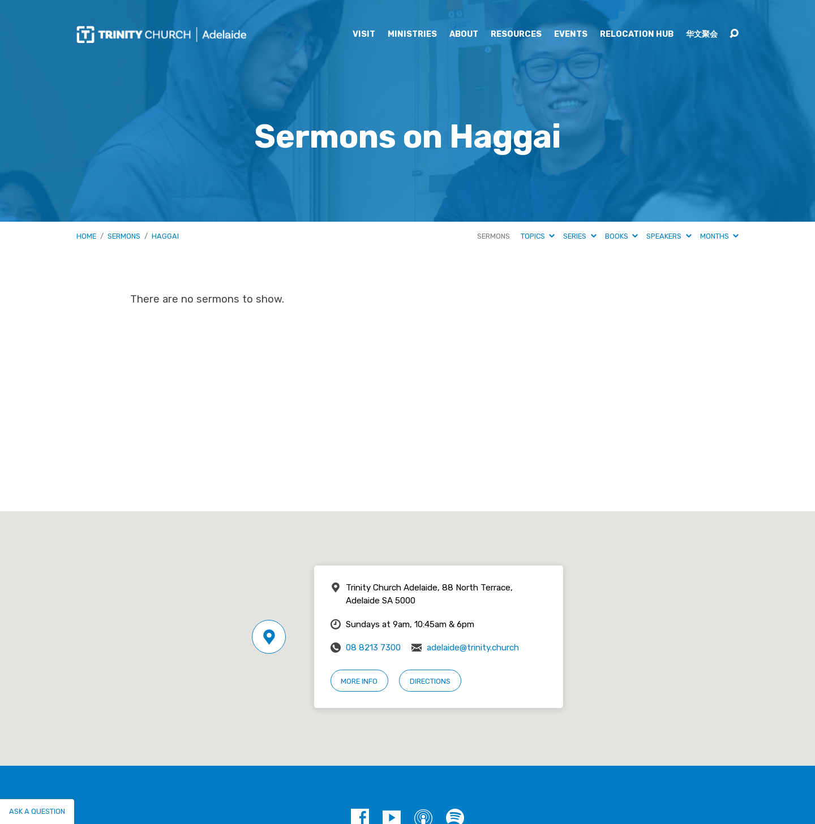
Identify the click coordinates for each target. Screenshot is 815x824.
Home (86, 236)
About (463, 34)
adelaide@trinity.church (473, 647)
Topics (538, 236)
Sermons (124, 236)
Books (621, 236)
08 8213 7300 (373, 647)
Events (570, 34)
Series (579, 236)
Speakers (668, 236)
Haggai (165, 236)
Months (719, 236)
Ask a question (37, 811)
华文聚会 (702, 34)
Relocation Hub (637, 34)
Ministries (412, 34)
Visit (364, 34)
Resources (516, 34)
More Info (359, 681)
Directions (430, 681)
